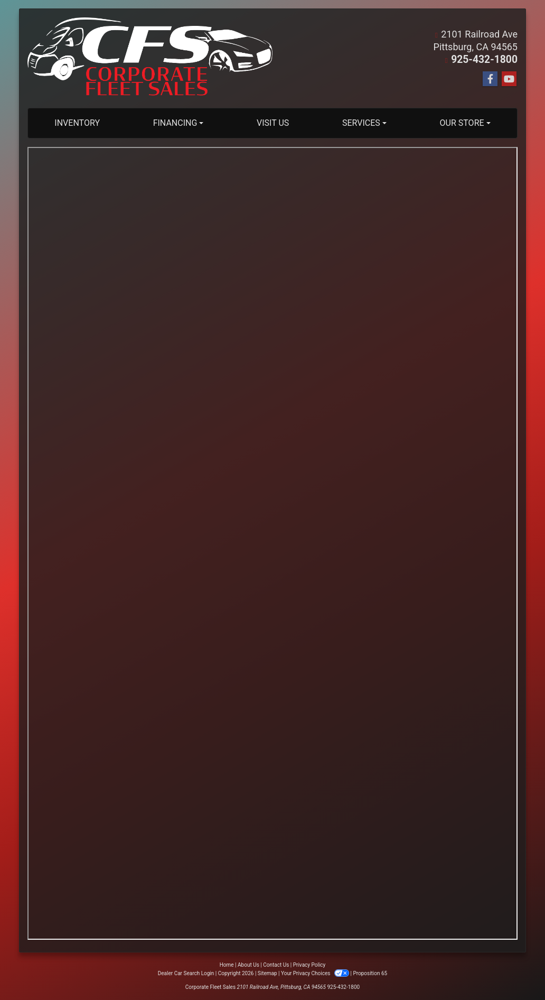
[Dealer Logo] (149, 58)
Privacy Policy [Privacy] (309, 965)
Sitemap (267, 973)
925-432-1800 (487, 59)
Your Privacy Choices (315, 973)
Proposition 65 (370, 973)
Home (227, 965)
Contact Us (276, 965)
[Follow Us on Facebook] (490, 79)
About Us (248, 965)
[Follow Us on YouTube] (509, 79)
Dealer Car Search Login (186, 973)
